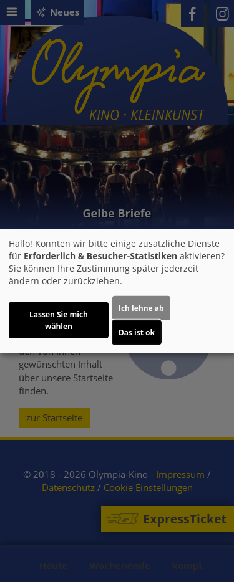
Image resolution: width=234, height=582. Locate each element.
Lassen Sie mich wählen (58, 319)
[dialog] (117, 291)
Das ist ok (137, 332)
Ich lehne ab (141, 307)
